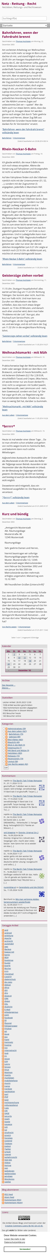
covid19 (8, 976)
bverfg (7, 965)
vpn (6, 1168)
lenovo (8, 1067)
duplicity (8, 1006)
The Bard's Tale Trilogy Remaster (27, 780)
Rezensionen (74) (15, 758)
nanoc (7, 1086)
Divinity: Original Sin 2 (28, 832)
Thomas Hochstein (23, 41)
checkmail (9, 974)
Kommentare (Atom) (14, 1202)
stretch (8, 1135)
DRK (6, 998)
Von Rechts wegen (9, 627)
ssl (6, 1130)
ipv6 (6, 1053)
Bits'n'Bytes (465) (15, 739)
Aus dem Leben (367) (17, 731)
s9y (6, 1110)
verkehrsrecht (11, 1157)
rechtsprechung (12, 1102)
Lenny (7, 1064)
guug (7, 1034)
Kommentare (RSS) (13, 1200)
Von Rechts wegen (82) (18, 764)
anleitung (9, 935)
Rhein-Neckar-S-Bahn (19, 149)
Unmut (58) (13, 761)
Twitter (8, 1149)
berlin (7, 954)
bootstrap (9, 960)
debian (8, 985)
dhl (6, 990)
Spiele (7, 1121)
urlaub (8, 1151)
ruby (7, 1108)
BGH (7, 957)
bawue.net (9, 952)
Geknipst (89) (14, 736)
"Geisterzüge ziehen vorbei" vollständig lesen (24, 335)
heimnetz (9, 1042)
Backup (8, 949)
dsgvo (7, 1001)
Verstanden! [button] (24, 1249)
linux (7, 1069)
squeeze (8, 1124)
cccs (6, 971)
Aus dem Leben (8, 415)
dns (6, 993)
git (6, 1031)
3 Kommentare (22, 415)
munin (8, 1083)
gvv (6, 1037)
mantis (8, 1075)
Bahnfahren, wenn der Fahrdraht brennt (20, 34)
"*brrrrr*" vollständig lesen (15, 497)
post (7, 1100)
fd (6, 1020)
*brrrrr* (8, 426)
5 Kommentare (19, 341)
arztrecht (9, 941)
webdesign (9, 1171)
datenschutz (10, 979)
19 (30, 661)
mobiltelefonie (11, 1080)
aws (6, 946)
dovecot (8, 996)
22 (9, 664)
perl (6, 1094)
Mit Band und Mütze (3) (18, 750)
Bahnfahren (6, 138)
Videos (8, 1162)
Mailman (9, 1072)
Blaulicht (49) (14, 742)
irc (6, 1056)
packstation (10, 1091)
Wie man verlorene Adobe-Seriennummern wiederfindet (21, 900)
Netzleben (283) (15, 753)
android (8, 933)
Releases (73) (14, 756)
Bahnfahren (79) (16, 734)
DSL (6, 1004)
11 (25, 657)
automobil (9, 943)
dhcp (7, 987)
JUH (6, 1061)
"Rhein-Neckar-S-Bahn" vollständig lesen (22, 258)
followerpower (11, 1026)
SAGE (7, 1113)
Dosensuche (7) (15, 747)
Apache (8, 938)
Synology (9, 1138)
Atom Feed (9, 1197)
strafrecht (9, 1132)
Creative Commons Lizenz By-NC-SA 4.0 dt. (24, 1225)
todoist (8, 1146)
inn (6, 1047)
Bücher (8, 968)
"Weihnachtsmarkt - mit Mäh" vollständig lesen (22, 408)
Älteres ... (6, 688)
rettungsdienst (11, 1105)
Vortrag (8, 1165)
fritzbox (8, 1028)
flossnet (8, 1023)
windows (9, 1176)
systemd (8, 1140)
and (6, 930)
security (8, 1116)
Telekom (8, 1143)
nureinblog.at (10, 887)
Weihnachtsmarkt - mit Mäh (24, 352)
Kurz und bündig (15, 514)
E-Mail (7, 1009)
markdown (9, 1078)
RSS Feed (9, 1194)
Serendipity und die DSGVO (31, 887)
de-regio (8, 982)
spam (7, 1119)
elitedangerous (11, 1012)
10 (19, 657)
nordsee (8, 1089)
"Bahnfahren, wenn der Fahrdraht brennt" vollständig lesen (23, 131)
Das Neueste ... (8, 685)
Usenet (8, 1154)
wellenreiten (10, 1173)
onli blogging (9, 832)
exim (7, 1015)
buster (8, 963)
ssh (6, 1127)
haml (7, 1039)
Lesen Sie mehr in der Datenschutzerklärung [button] (14, 1240)
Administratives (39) (17, 728)
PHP (6, 1097)
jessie (7, 1058)
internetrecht (11, 1050)
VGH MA (8, 1160)
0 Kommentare (19, 138)
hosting (8, 1045)
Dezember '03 (24, 670)
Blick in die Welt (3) (16, 745)
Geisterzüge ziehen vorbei (22, 275)
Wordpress (9, 1179)
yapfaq (8, 1181)
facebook (9, 1017)
